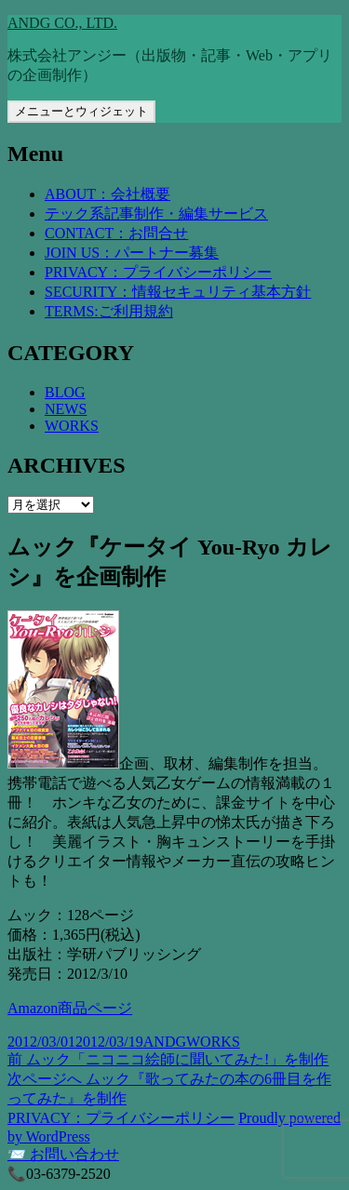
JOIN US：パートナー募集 (132, 253)
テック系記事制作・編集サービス (156, 213)
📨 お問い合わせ (63, 1154)
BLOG (65, 392)
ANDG (164, 1042)
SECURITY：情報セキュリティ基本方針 (178, 292)
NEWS (66, 409)
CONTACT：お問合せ (116, 233)
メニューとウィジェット (81, 111)
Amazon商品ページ (69, 1008)
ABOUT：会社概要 (107, 194)
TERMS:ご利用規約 (109, 311)
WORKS (72, 426)
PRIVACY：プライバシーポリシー (158, 272)
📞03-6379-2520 (59, 1174)
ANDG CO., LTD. (62, 23)
